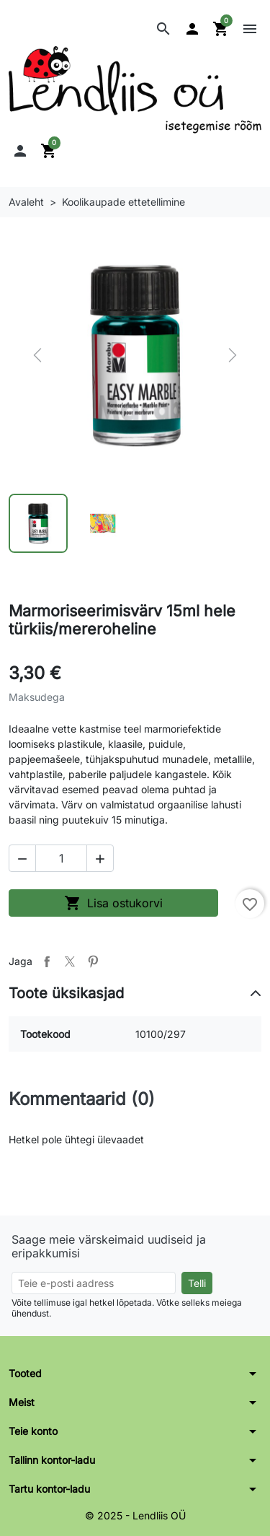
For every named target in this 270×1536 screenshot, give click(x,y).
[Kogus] (61, 858)
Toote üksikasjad (66, 993)
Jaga (46, 961)
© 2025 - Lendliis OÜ (135, 1515)
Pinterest (93, 961)
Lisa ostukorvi (113, 903)
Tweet (69, 961)
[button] (163, 29)
